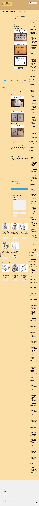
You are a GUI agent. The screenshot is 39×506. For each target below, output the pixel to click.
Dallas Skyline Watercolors (34, 318)
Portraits (31, 255)
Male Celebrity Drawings (34, 48)
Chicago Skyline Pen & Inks (34, 306)
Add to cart (20, 68)
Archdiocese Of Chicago (34, 195)
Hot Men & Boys (25, 74)
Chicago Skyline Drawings (34, 301)
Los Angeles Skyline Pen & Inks (34, 365)
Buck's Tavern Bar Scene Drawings (33, 24)
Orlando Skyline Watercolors (34, 407)
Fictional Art (32, 75)
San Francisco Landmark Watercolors (35, 129)
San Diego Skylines (33, 435)
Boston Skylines (33, 283)
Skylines (31, 266)
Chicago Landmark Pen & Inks (35, 104)
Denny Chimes (34, 109)
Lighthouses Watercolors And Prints (33, 148)
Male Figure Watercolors (35, 178)
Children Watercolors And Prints (34, 155)
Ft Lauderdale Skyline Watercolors (34, 335)
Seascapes (32, 84)
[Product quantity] (15, 68)
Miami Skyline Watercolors (34, 382)
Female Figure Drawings (35, 160)
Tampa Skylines (33, 459)
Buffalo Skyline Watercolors (34, 294)
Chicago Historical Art (35, 98)
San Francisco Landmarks (34, 123)
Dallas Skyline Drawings (34, 312)
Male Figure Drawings (34, 173)
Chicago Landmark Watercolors (35, 107)
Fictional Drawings (33, 76)
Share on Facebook (11, 82)
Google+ (15, 93)
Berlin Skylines (33, 282)
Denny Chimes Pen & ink (35, 112)
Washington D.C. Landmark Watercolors (35, 138)
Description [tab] (3, 87)
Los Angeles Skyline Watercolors (34, 368)
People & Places (7, 11)
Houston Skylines (33, 337)
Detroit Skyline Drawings (34, 328)
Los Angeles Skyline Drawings (34, 362)
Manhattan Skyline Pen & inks (34, 375)
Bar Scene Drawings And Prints (34, 22)
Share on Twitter (5, 82)
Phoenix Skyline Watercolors (34, 421)
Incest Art (35, 244)
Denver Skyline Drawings (34, 322)
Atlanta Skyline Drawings (34, 270)
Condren (24, 90)
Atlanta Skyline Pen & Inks (34, 274)
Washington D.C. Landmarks (34, 131)
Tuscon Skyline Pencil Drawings (34, 470)
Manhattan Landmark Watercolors (35, 120)
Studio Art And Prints (34, 217)
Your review (14, 199)
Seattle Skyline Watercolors (34, 454)
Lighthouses (32, 141)
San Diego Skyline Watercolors (34, 440)
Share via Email (24, 82)
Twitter (21, 93)
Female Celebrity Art (34, 36)
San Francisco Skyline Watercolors (34, 448)
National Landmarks (34, 94)
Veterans (33, 245)
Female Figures (34, 158)
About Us (6, 8)
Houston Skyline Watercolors (34, 344)
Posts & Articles (32, 261)
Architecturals (33, 51)
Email (21, 211)
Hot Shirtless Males (16, 75)
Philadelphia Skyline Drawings (34, 411)
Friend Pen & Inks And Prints (34, 182)
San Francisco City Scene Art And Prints (34, 67)
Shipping (33, 229)
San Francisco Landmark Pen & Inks (35, 126)
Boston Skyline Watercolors (34, 285)
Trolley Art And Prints (34, 215)
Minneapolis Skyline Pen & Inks (34, 396)
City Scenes (32, 49)
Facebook (18, 93)
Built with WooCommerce (10, 501)
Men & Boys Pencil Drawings (34, 190)
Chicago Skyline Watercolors (34, 308)
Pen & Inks (33, 203)
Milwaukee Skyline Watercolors (34, 392)
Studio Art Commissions (34, 231)
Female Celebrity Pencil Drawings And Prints (34, 41)
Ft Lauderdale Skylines (33, 333)
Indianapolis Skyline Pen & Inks (34, 350)
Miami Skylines (33, 380)
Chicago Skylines (33, 299)
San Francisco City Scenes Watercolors (34, 73)
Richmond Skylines (33, 427)
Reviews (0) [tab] (3, 89)
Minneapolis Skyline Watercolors (34, 399)
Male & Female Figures (34, 165)
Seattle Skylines (33, 450)
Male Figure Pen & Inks (34, 175)
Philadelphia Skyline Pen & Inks (34, 414)
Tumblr (12, 94)
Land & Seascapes (32, 81)
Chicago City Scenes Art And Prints (34, 55)
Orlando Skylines (33, 405)
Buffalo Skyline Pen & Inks (34, 291)
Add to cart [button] (5, 238)
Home (3, 8)
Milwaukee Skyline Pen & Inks (34, 388)
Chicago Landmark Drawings (34, 101)
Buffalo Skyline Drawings (34, 289)
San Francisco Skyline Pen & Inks (34, 445)
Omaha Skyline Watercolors (34, 403)
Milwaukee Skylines (34, 384)
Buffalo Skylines (33, 287)
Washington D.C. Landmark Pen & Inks (35, 134)
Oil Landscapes (33, 83)
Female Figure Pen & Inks (35, 163)
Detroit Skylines (33, 326)
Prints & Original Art (34, 227)
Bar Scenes (31, 20)
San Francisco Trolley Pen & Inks (33, 265)
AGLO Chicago (35, 196)
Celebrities (31, 34)
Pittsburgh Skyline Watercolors (34, 425)
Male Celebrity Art (33, 43)
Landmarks (31, 89)
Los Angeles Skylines (34, 360)
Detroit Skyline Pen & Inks (34, 330)
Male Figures (34, 171)
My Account (17, 8)
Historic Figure (33, 184)
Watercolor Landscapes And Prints (33, 87)
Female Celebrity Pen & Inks (34, 38)
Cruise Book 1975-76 (35, 250)
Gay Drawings (35, 237)
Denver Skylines (33, 320)
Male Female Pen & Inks (35, 167)
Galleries (12, 91)
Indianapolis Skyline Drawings (34, 348)
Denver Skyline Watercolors (34, 324)
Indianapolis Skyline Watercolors (34, 354)
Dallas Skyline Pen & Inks (34, 316)
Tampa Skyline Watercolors (34, 461)
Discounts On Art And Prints (34, 219)
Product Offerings (33, 223)
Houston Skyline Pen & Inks (34, 342)
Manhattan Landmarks (33, 117)
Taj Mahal (33, 92)
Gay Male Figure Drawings (19, 74)
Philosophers (33, 191)
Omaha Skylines (33, 401)
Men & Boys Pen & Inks (17, 11)
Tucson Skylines (33, 463)
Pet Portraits (32, 252)
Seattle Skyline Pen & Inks (34, 452)
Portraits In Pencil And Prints (33, 259)
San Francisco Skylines (33, 442)
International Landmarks (33, 91)
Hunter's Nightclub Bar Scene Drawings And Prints (34, 27)
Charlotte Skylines (33, 295)
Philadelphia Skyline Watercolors (34, 417)
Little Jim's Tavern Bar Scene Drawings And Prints (34, 30)
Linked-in (24, 93)
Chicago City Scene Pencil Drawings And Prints (34, 60)
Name (14, 211)
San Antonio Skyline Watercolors (34, 433)
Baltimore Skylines (33, 279)
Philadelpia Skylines (34, 409)
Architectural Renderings (33, 18)
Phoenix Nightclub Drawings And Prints (34, 33)
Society (32, 193)
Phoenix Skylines (33, 419)
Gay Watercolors (35, 242)
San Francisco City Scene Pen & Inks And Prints (34, 70)
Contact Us (10, 8)
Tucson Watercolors (34, 467)
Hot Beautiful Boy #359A (17, 183)
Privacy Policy (4, 501)
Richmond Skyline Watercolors (34, 429)
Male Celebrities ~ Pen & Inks (34, 46)
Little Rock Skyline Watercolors (34, 358)
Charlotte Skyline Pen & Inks (34, 297)
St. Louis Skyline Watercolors (34, 458)
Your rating (14, 197)
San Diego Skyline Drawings (34, 437)
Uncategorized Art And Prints (34, 233)
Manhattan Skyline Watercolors (34, 378)
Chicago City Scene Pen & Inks (34, 57)
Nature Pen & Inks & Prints (35, 210)
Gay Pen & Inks (35, 239)
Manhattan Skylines (34, 372)
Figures (32, 157)
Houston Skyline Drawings (34, 339)
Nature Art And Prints (34, 208)
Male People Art (12, 11)
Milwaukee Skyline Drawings (34, 386)
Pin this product (18, 82)
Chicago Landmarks (33, 96)
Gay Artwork (35, 235)
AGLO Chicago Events (35, 199)
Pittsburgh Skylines (34, 422)
